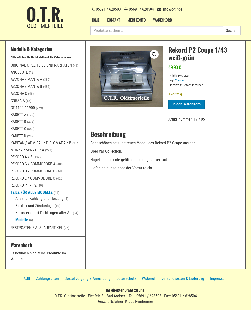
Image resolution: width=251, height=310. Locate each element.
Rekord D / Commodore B (33, 171)
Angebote (19, 72)
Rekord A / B (22, 157)
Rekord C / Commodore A (33, 164)
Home (95, 20)
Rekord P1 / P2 (24, 185)
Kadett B (18, 121)
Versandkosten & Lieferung (182, 278)
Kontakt (113, 20)
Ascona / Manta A (26, 79)
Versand (180, 80)
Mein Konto (136, 20)
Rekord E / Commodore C (33, 178)
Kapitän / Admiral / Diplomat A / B (41, 143)
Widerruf (148, 278)
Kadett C (18, 128)
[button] (154, 54)
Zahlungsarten (47, 278)
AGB (27, 278)
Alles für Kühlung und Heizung (39, 198)
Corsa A (18, 100)
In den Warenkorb (187, 104)
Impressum (218, 278)
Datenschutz (126, 278)
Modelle (21, 220)
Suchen (232, 30)
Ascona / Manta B (26, 86)
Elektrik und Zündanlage (34, 205)
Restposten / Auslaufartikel (37, 227)
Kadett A (18, 114)
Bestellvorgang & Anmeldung (88, 278)
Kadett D (18, 136)
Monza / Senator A (27, 150)
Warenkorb (162, 20)
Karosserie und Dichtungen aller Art (43, 212)
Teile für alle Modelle (32, 192)
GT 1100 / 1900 (23, 107)
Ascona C (19, 93)
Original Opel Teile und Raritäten (41, 65)
